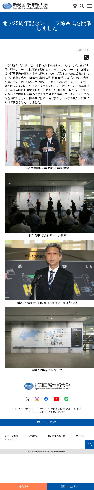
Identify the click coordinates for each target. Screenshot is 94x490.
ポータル (80, 436)
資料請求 (23, 486)
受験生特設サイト (70, 486)
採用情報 (33, 436)
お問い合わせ (11, 436)
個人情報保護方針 (56, 436)
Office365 (9, 439)
